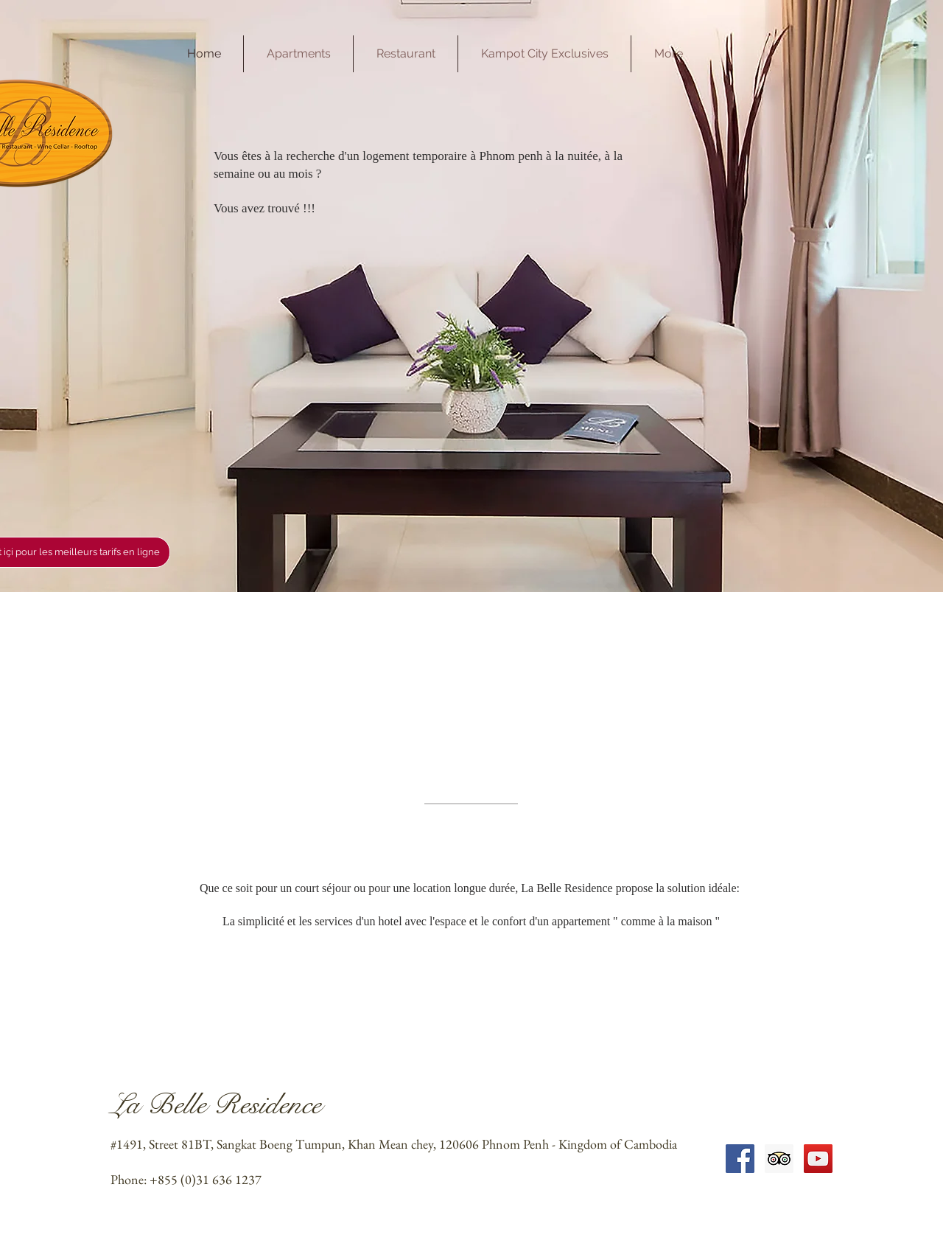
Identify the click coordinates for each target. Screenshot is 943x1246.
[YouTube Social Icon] (818, 1158)
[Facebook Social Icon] (740, 1158)
